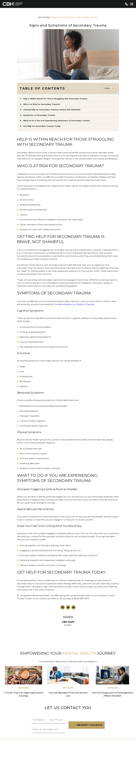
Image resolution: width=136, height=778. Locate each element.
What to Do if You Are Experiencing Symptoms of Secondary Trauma (56, 121)
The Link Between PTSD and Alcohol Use (68, 694)
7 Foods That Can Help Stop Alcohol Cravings (23, 694)
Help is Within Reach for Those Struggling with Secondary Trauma (55, 99)
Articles (23, 687)
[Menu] (131, 4)
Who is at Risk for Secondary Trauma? (42, 104)
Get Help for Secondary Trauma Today (42, 126)
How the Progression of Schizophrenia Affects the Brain (112, 694)
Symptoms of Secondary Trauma (39, 115)
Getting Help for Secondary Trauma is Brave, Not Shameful (51, 110)
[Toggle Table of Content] (109, 88)
